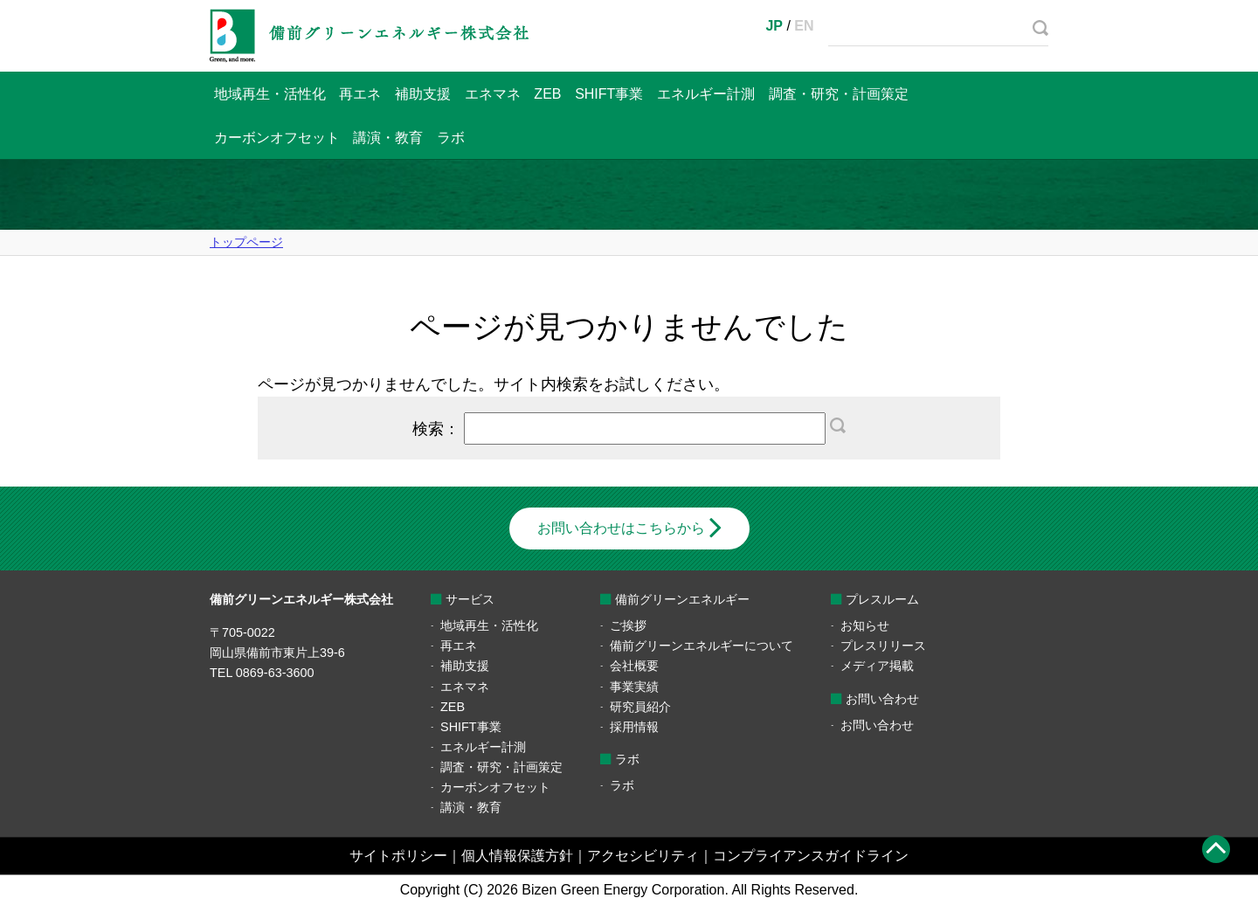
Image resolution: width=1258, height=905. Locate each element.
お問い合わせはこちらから (621, 528)
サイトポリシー (398, 855)
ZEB (547, 93)
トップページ (246, 242)
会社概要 (634, 666)
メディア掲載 (877, 666)
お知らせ (864, 625)
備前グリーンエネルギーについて (701, 646)
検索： (629, 428)
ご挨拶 (628, 625)
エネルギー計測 (706, 93)
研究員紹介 (640, 707)
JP (774, 25)
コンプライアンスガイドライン (811, 855)
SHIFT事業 (609, 93)
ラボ (451, 137)
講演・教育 (388, 137)
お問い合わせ (877, 725)
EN (803, 25)
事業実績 (634, 687)
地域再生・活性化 (270, 93)
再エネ (360, 93)
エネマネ (493, 93)
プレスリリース (883, 646)
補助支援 (423, 93)
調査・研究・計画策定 (839, 93)
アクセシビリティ (643, 855)
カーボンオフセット (277, 137)
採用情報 (634, 727)
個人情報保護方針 (517, 855)
